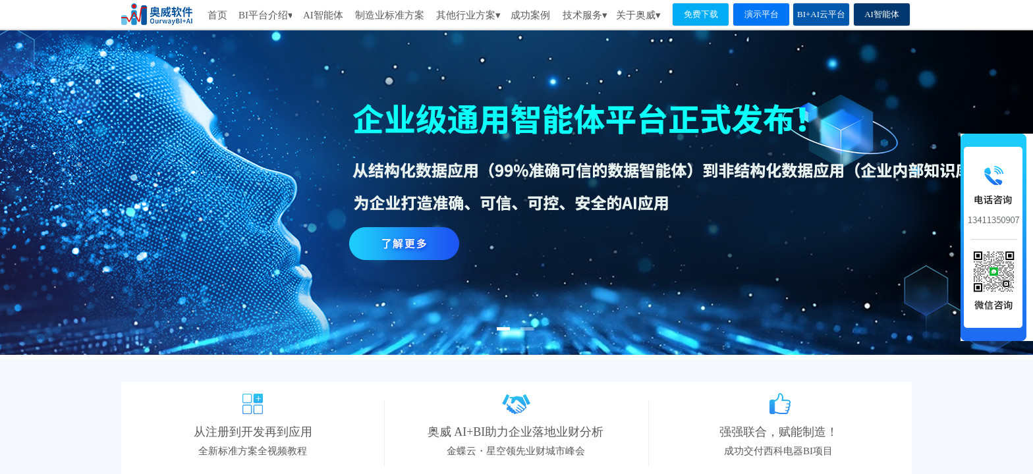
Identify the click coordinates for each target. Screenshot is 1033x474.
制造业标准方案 (389, 15)
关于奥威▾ (638, 15)
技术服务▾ (585, 15)
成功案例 (530, 15)
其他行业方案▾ (468, 15)
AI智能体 (323, 15)
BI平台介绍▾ (265, 15)
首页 (217, 15)
